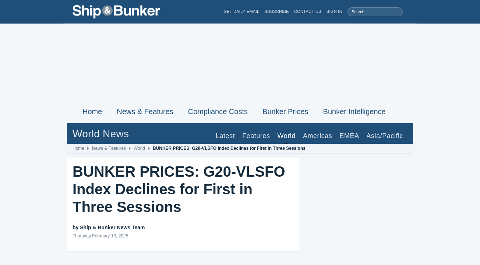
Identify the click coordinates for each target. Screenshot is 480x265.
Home (92, 111)
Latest (225, 135)
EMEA (349, 135)
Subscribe (276, 12)
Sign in (334, 12)
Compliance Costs (218, 111)
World (287, 135)
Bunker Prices (285, 111)
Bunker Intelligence (354, 111)
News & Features (145, 111)
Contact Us (307, 12)
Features (256, 135)
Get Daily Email (241, 12)
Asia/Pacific (384, 135)
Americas (317, 135)
